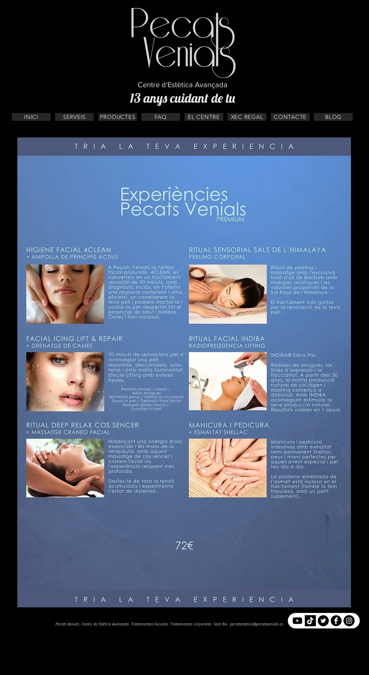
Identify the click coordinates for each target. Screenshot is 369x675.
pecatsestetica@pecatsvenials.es (256, 624)
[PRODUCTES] (117, 117)
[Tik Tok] (310, 620)
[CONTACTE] (290, 117)
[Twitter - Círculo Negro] (323, 620)
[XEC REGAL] (247, 117)
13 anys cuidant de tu (182, 98)
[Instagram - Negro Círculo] (349, 620)
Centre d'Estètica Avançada (183, 85)
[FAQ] (160, 117)
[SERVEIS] (74, 117)
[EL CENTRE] (203, 117)
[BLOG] (333, 117)
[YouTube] (297, 620)
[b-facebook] (336, 620)
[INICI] (31, 117)
